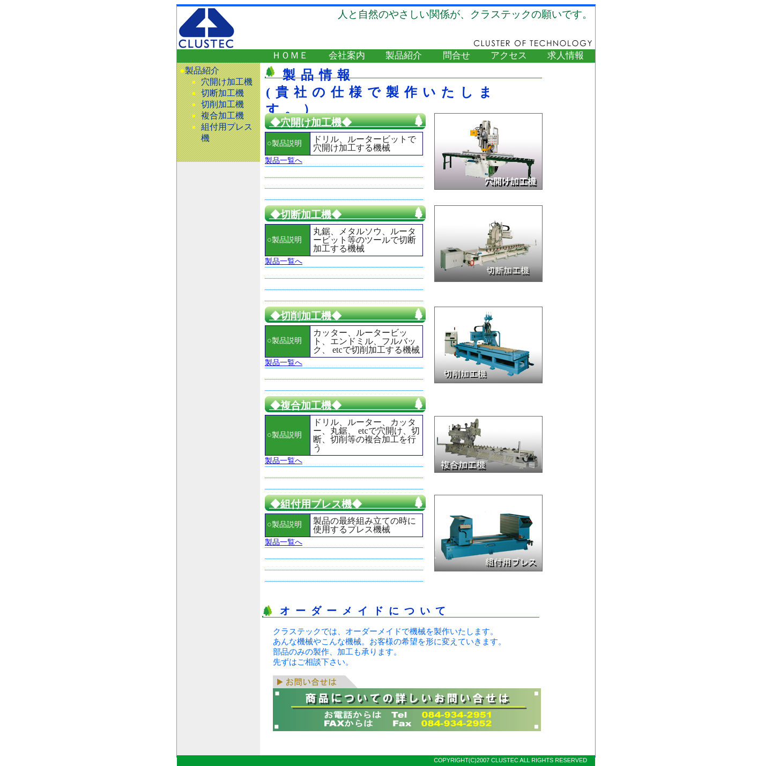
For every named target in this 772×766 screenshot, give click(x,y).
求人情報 (565, 55)
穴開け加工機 (227, 81)
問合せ (456, 55)
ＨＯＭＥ (290, 55)
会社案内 (347, 55)
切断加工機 (222, 93)
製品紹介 (403, 55)
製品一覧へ (283, 160)
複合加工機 (222, 115)
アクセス (509, 55)
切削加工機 (222, 104)
